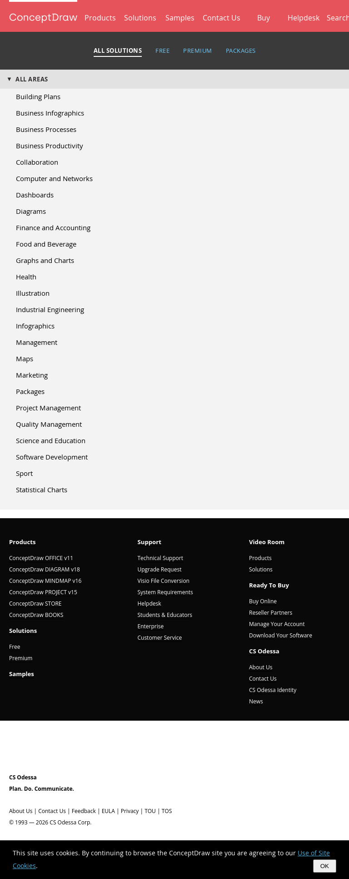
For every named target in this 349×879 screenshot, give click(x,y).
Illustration (33, 293)
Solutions (140, 18)
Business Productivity (49, 145)
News (256, 701)
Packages (30, 391)
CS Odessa (264, 651)
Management (36, 342)
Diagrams (31, 211)
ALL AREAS (31, 79)
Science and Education (50, 440)
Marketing (32, 374)
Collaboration (37, 162)
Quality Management (49, 424)
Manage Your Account (276, 624)
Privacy (130, 811)
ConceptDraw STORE (35, 603)
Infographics (35, 325)
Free (14, 647)
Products (100, 18)
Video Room (266, 542)
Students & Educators (164, 615)
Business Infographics (50, 112)
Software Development (52, 456)
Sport (24, 473)
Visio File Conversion (163, 581)
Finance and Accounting (53, 227)
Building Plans (38, 96)
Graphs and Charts (45, 260)
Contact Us (221, 18)
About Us (260, 667)
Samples (179, 18)
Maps (24, 358)
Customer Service (159, 638)
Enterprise (150, 626)
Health (26, 276)
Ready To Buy (269, 585)
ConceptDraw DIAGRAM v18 (44, 569)
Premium (20, 658)
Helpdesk (303, 18)
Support (149, 542)
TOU (150, 811)
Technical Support (160, 558)
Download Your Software (280, 635)
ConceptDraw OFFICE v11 (41, 558)
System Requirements (165, 592)
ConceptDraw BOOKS (36, 615)
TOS (167, 811)
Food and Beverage (46, 243)
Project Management (48, 407)
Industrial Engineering (50, 309)
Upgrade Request (159, 569)
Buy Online (263, 601)
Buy (263, 18)
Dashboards (35, 194)
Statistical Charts (41, 489)
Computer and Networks (54, 178)
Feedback (84, 811)
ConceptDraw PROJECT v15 (43, 592)
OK (324, 866)
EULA (108, 811)
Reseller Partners (270, 612)
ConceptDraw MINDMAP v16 (45, 581)
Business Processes (46, 129)
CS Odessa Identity (272, 690)
